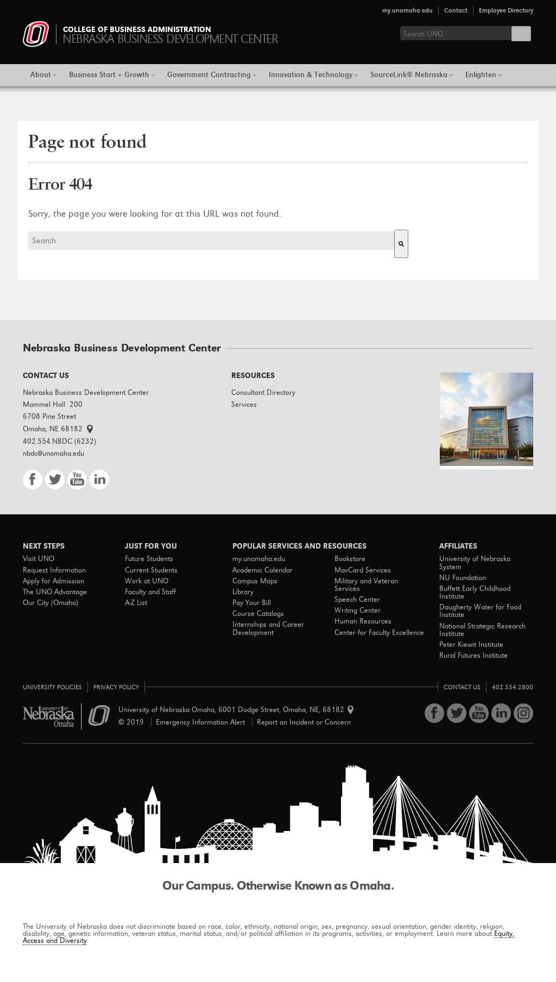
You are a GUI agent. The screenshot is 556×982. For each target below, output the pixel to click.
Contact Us (462, 687)
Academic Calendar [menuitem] (262, 570)
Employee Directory (506, 10)
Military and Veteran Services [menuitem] (366, 585)
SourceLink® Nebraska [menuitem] (408, 74)
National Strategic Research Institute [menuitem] (482, 630)
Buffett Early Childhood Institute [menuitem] (474, 592)
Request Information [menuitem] (54, 570)
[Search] (401, 244)
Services (244, 404)
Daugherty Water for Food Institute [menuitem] (480, 611)
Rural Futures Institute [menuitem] (473, 655)
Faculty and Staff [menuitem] (150, 592)
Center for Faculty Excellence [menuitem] (379, 633)
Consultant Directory (263, 392)
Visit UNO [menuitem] (38, 559)
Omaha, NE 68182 (58, 428)
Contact (455, 10)
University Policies (52, 687)
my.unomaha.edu (407, 10)
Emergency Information (200, 722)
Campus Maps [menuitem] (254, 581)
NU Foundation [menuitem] (462, 578)
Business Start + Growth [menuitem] (109, 74)
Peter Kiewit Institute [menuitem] (471, 645)
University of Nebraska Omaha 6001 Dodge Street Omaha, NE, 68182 (234, 710)
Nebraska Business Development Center (86, 392)
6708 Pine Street (49, 416)
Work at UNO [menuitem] (146, 581)
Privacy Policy (116, 687)
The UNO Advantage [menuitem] (55, 592)
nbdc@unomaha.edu (53, 453)
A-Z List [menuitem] (136, 603)
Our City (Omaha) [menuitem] (50, 603)
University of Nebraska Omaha (66, 716)
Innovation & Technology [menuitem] (310, 74)
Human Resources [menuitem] (362, 621)
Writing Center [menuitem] (357, 610)
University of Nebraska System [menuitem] (474, 562)
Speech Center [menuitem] (357, 599)
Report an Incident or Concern (304, 722)
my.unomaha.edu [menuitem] (258, 559)
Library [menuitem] (243, 592)
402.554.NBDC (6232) (59, 441)
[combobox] (211, 240)
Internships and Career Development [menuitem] (268, 628)
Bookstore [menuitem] (349, 559)
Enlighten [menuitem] (480, 74)
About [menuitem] (40, 74)
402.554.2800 (512, 687)
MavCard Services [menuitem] (362, 570)
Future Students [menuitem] (149, 559)
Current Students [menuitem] (151, 570)
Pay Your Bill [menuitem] (251, 603)
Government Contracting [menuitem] (209, 74)
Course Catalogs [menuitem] (258, 614)
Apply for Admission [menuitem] (53, 581)
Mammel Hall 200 (53, 404)
